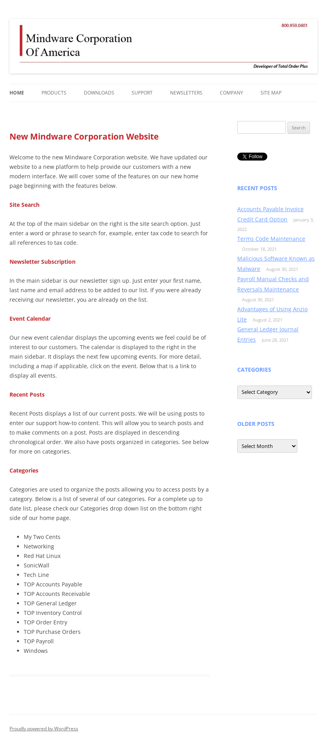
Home (16, 92)
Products (54, 92)
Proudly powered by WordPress (43, 728)
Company (231, 92)
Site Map (271, 92)
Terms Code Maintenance (271, 238)
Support (142, 92)
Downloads (99, 92)
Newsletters (186, 92)
